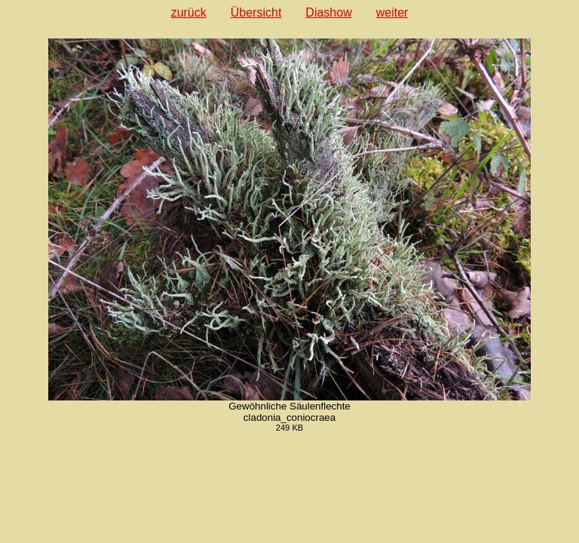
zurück (189, 12)
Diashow (328, 12)
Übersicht (256, 12)
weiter (392, 12)
